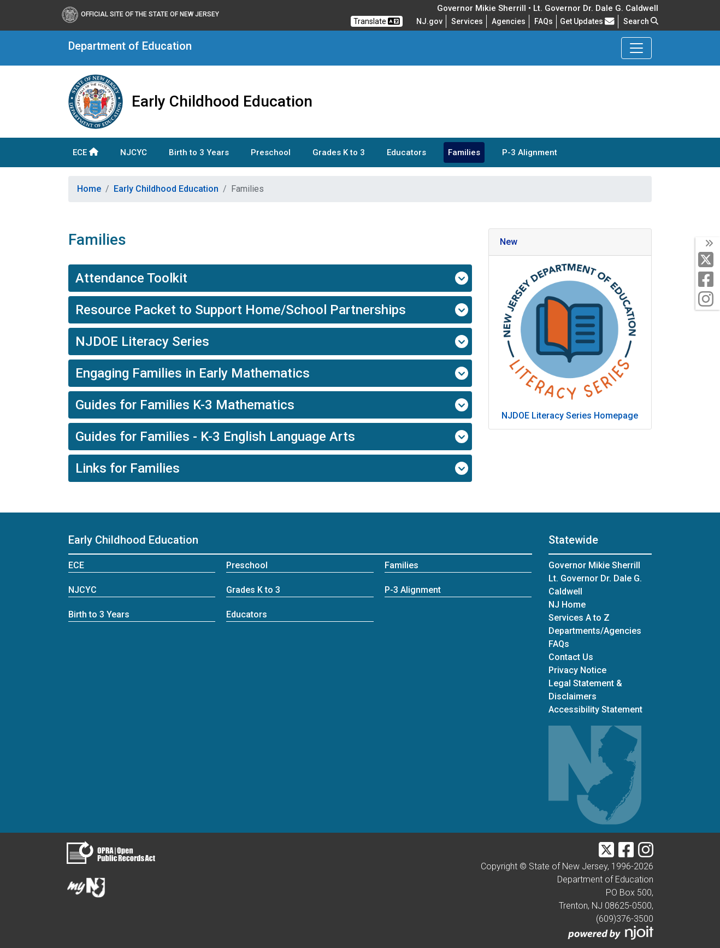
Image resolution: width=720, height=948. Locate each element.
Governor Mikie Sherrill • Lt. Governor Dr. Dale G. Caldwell (547, 8)
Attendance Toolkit (271, 278)
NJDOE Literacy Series (271, 341)
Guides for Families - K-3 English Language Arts (271, 436)
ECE (85, 152)
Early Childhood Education (166, 189)
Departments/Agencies (594, 631)
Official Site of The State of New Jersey (140, 14)
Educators (406, 152)
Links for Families (271, 468)
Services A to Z (579, 618)
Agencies (509, 21)
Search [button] (640, 21)
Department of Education (130, 45)
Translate (376, 21)
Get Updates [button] (587, 21)
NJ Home (567, 604)
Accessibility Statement (595, 709)
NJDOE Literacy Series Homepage (569, 415)
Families (464, 152)
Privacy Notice (577, 670)
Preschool (271, 152)
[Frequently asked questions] (543, 21)
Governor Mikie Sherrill (594, 565)
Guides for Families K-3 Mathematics (271, 405)
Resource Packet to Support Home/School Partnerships (271, 309)
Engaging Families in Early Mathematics (271, 373)
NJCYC (133, 152)
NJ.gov (429, 21)
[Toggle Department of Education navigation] (636, 48)
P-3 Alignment (529, 152)
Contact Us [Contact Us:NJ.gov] (570, 657)
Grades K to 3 (338, 152)
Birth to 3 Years (199, 152)
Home (89, 189)
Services (467, 21)
